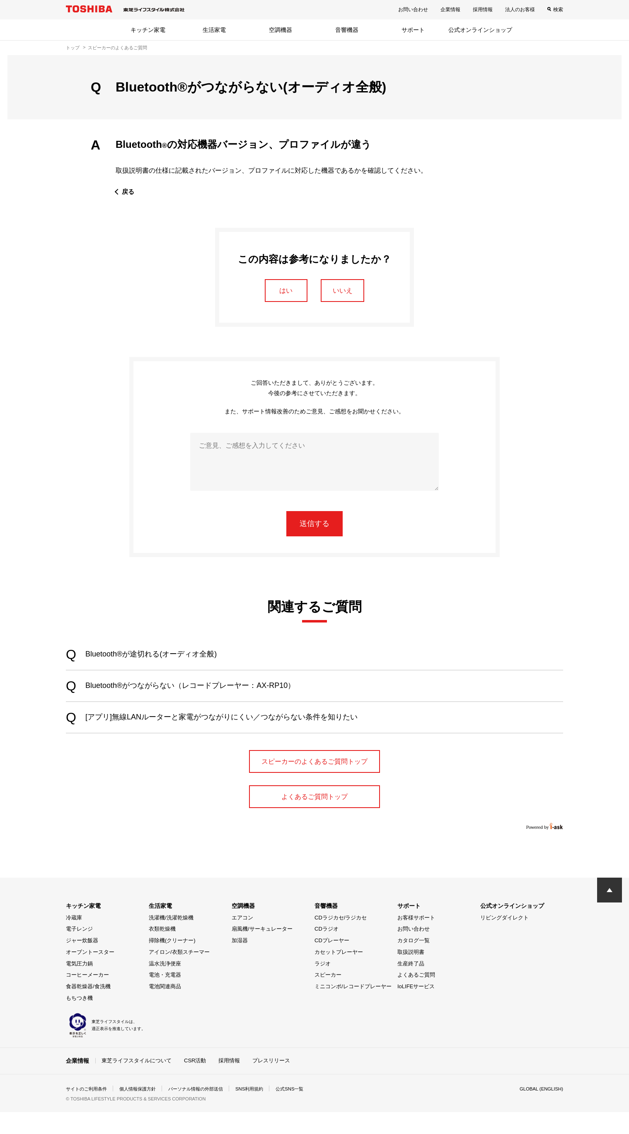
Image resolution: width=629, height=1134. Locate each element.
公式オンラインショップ (480, 30)
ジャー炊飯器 (82, 963)
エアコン (242, 940)
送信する (314, 525)
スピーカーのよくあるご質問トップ (314, 773)
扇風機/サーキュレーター (262, 951)
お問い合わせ (413, 9)
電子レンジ (79, 951)
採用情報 (483, 9)
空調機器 (280, 30)
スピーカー (327, 997)
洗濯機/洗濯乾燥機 (171, 940)
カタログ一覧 (413, 963)
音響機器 (346, 30)
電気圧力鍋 (79, 986)
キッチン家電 (148, 30)
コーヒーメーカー (87, 997)
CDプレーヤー (331, 963)
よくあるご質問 (416, 997)
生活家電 (214, 30)
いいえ (346, 291)
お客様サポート (416, 940)
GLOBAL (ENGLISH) (540, 1111)
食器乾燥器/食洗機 (88, 1009)
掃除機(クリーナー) (172, 963)
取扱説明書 (410, 974)
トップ (73, 47)
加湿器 (240, 963)
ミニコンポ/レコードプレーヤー (353, 1009)
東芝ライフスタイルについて (137, 1082)
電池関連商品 (165, 1009)
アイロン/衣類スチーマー (179, 974)
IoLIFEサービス (416, 1009)
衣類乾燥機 (162, 951)
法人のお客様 (520, 9)
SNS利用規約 (262, 1111)
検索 (558, 9)
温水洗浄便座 (165, 986)
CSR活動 (195, 1082)
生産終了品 (410, 986)
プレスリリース (271, 1082)
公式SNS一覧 (305, 1111)
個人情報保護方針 (143, 1111)
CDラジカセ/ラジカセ (340, 940)
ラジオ (322, 986)
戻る (128, 191)
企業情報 (450, 9)
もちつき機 (79, 1020)
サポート (413, 30)
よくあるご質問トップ (314, 817)
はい (282, 291)
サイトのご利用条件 (88, 1111)
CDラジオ (326, 951)
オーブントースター (90, 974)
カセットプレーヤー (338, 974)
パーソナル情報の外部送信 (205, 1111)
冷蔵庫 (74, 940)
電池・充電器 (165, 997)
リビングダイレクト (504, 940)
